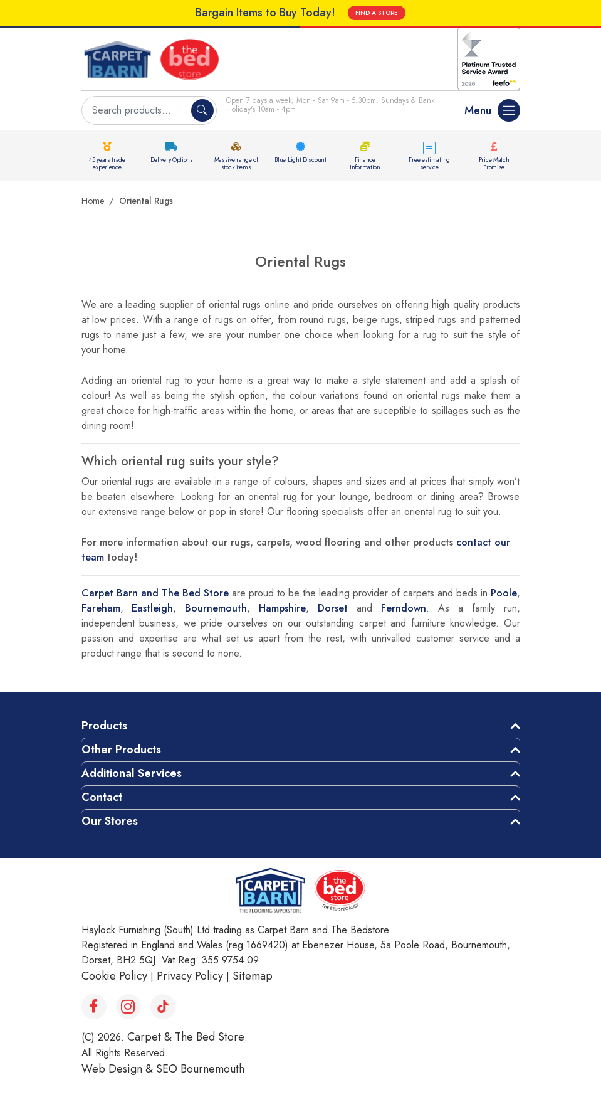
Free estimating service (429, 163)
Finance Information (365, 163)
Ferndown (403, 608)
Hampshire (282, 608)
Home (92, 200)
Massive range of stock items (236, 163)
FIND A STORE (376, 13)
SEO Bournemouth (200, 1069)
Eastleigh (152, 608)
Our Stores (109, 821)
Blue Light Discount (300, 159)
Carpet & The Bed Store (185, 1037)
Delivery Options (171, 159)
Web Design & (118, 1069)
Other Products (121, 749)
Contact (101, 797)
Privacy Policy (190, 976)
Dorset (333, 608)
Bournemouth (216, 608)
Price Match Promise (494, 163)
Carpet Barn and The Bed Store (155, 593)
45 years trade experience (107, 163)
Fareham (100, 608)
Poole (504, 593)
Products (104, 726)
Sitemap (253, 976)
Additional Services (131, 773)
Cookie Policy (114, 976)
